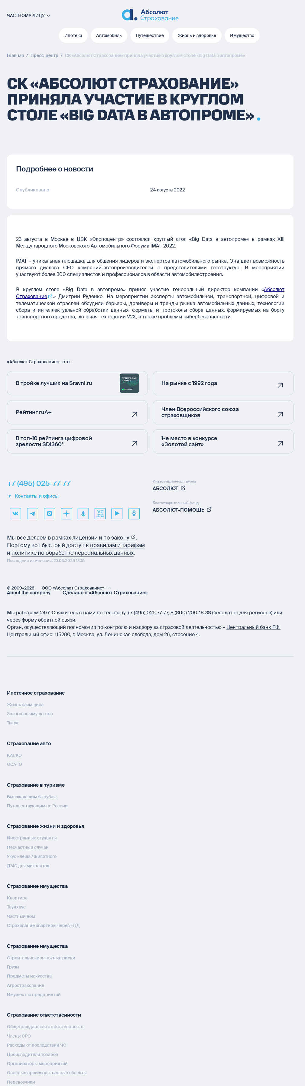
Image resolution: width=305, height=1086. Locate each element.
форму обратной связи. (49, 619)
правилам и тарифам (117, 544)
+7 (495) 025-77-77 (38, 483)
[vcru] (100, 512)
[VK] (15, 512)
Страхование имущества (37, 886)
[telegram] (32, 512)
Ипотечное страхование (36, 692)
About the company (28, 592)
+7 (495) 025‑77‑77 (147, 612)
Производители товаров (32, 1054)
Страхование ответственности (44, 1014)
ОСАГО (14, 764)
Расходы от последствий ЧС (36, 1045)
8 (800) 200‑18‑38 (190, 612)
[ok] (133, 512)
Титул (12, 722)
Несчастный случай (28, 847)
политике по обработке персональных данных (72, 552)
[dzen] (66, 512)
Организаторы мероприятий (37, 1063)
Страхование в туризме (36, 784)
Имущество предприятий (34, 994)
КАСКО (14, 755)
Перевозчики (21, 1081)
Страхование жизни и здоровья (45, 826)
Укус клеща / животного (32, 856)
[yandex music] (83, 512)
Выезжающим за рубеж (32, 796)
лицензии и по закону (104, 537)
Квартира (17, 897)
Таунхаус (16, 906)
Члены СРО (19, 1035)
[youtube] (117, 512)
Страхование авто (29, 743)
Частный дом (21, 915)
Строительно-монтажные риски (41, 957)
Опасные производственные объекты (47, 1072)
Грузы (13, 966)
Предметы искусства (29, 975)
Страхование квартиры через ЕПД (43, 925)
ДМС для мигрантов (28, 865)
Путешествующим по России (37, 805)
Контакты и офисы (33, 495)
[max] (49, 512)
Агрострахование (25, 985)
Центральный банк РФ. (253, 626)
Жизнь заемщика (25, 704)
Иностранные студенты (32, 837)
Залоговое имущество (30, 713)
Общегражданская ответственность (45, 1026)
